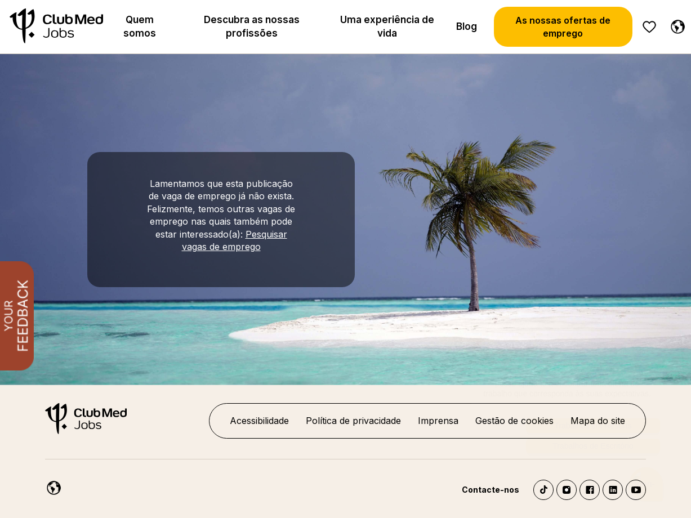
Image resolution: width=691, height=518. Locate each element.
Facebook (589, 490)
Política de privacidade (353, 420)
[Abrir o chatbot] (646, 474)
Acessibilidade (259, 420)
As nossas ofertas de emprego (562, 26)
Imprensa (438, 420)
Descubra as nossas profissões (252, 26)
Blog (466, 26)
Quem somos (139, 26)
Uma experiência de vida (387, 26)
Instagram (566, 490)
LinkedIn (613, 490)
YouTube (636, 490)
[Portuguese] (675, 25)
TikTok (543, 490)
